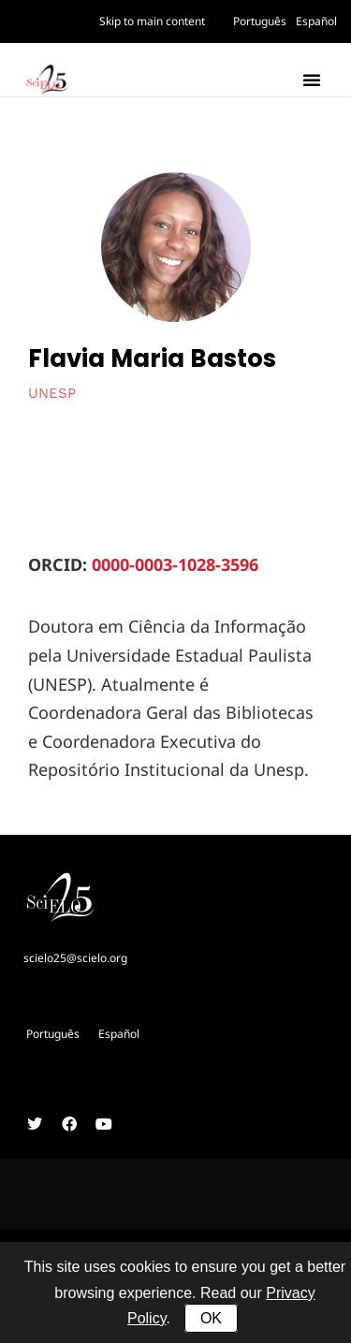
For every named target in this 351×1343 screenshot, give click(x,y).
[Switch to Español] (316, 21)
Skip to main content (152, 21)
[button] (312, 80)
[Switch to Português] (259, 21)
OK (211, 1318)
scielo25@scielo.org (75, 958)
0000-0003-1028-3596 (175, 564)
